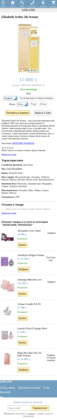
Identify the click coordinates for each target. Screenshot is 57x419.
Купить (22, 245)
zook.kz (31, 413)
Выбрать (23, 269)
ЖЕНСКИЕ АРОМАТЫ (23, 143)
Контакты (5, 392)
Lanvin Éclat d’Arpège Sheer (32, 328)
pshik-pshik (28, 9)
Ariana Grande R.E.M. (29, 304)
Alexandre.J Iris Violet (29, 230)
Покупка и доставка (29, 387)
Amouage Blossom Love (29, 279)
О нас (46, 387)
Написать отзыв (9, 154)
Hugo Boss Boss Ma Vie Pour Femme (29, 354)
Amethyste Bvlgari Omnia (30, 255)
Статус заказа (7, 387)
